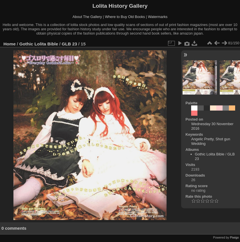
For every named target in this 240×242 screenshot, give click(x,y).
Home (9, 43)
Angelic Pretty (202, 139)
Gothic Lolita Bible (38, 43)
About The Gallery (87, 17)
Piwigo (234, 237)
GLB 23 (69, 43)
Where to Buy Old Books (125, 17)
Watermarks (158, 17)
